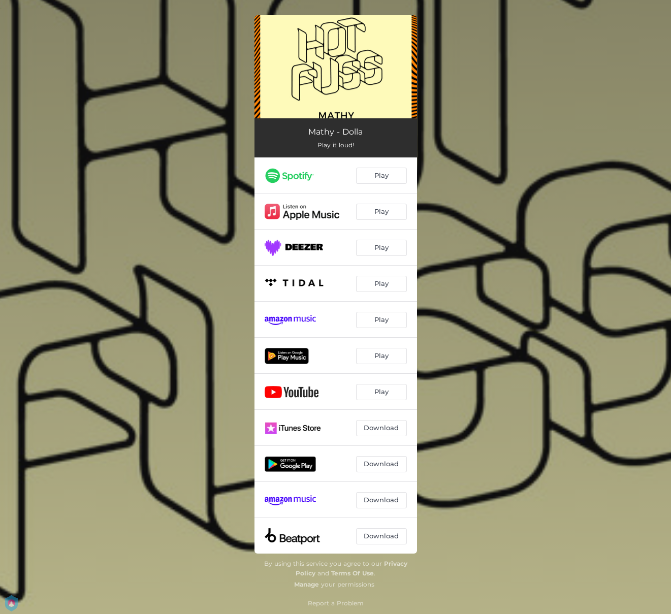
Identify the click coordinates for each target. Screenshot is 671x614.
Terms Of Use (352, 573)
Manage (306, 584)
